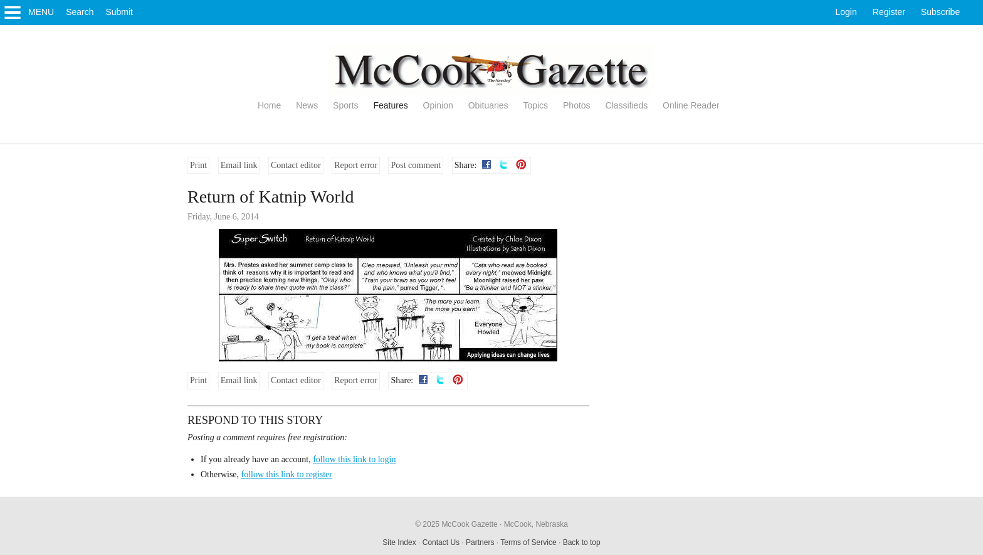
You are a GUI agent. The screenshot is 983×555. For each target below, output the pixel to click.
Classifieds (627, 105)
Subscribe (940, 12)
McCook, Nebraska (536, 524)
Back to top (582, 542)
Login (846, 12)
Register (889, 12)
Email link (239, 165)
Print (198, 165)
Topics (535, 105)
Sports (345, 105)
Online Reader (691, 105)
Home (269, 105)
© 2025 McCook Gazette (456, 524)
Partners (480, 542)
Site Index (399, 542)
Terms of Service (528, 542)
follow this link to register (286, 474)
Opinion (438, 105)
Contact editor (296, 165)
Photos (577, 105)
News (307, 105)
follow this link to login (354, 459)
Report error (355, 165)
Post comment (416, 165)
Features (390, 105)
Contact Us (441, 542)
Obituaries (488, 105)
